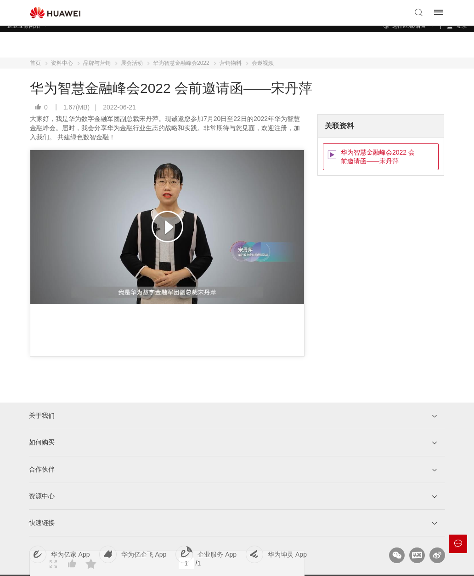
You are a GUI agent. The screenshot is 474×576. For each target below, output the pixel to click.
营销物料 (231, 63)
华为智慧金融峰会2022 (181, 63)
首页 (35, 63)
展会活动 (132, 63)
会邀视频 (263, 63)
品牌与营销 (97, 63)
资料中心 (62, 63)
